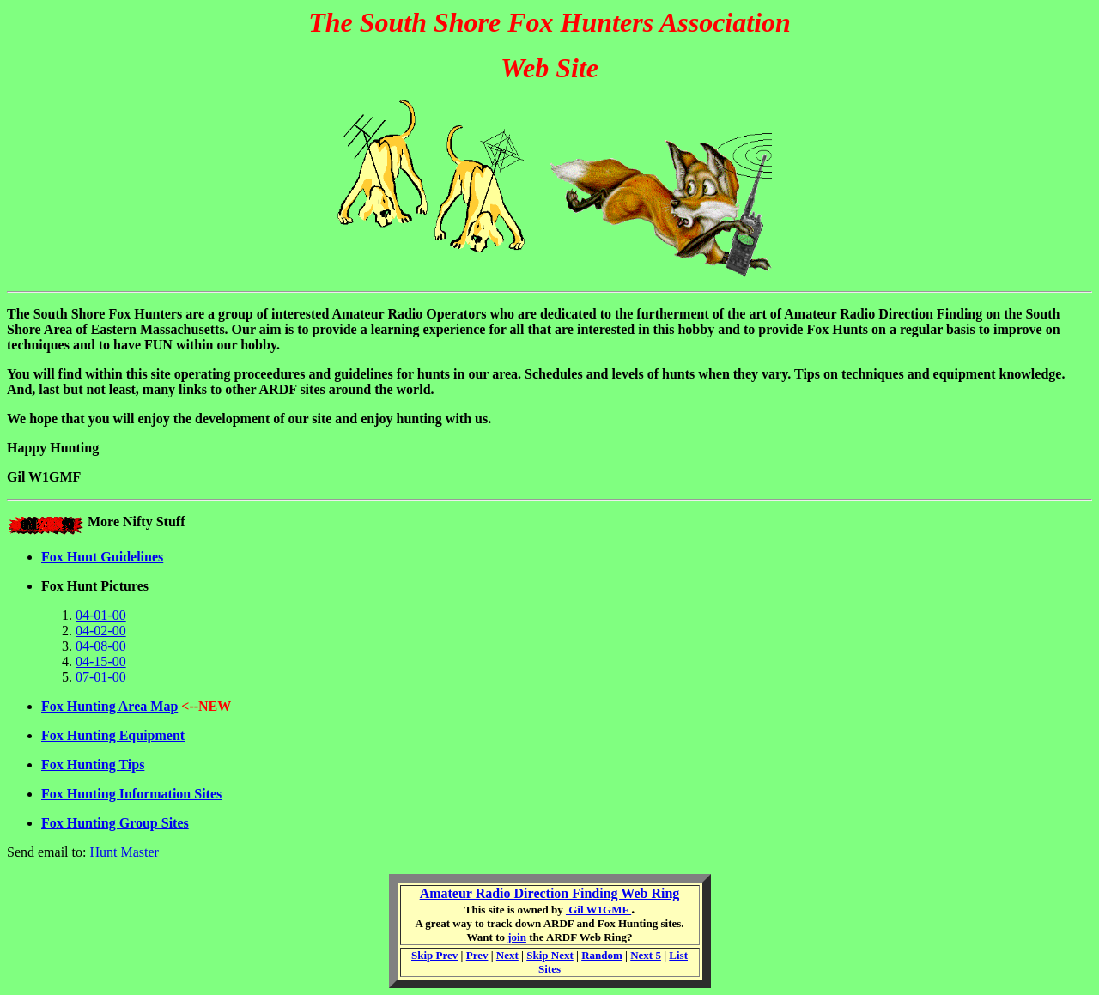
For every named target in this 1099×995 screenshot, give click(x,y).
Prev (477, 955)
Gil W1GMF (598, 909)
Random (601, 955)
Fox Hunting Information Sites (131, 793)
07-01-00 (101, 677)
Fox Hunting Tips (92, 764)
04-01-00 (101, 615)
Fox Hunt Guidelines (102, 556)
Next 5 (645, 955)
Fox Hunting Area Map (109, 706)
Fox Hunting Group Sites (115, 823)
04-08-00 (101, 646)
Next (507, 955)
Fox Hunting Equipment (113, 735)
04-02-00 (101, 630)
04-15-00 (101, 661)
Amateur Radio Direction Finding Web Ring (550, 893)
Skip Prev (434, 955)
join (516, 937)
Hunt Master (123, 852)
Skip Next (550, 955)
